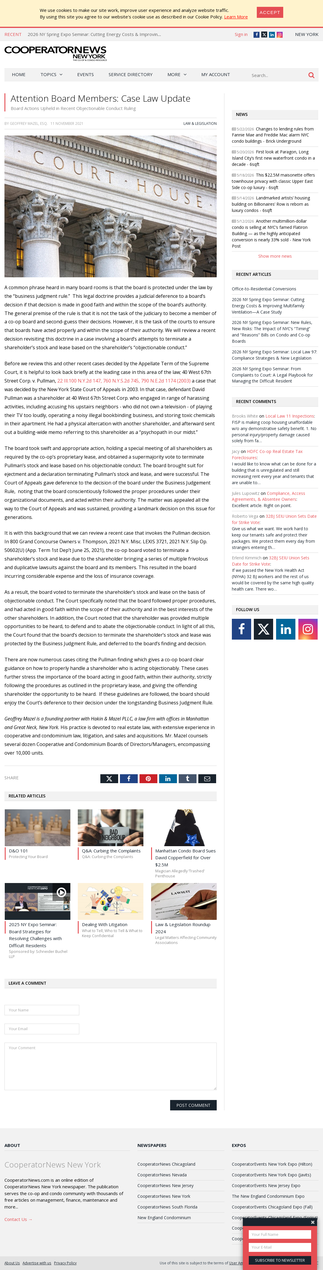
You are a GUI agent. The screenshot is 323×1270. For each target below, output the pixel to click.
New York (307, 34)
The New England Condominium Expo (268, 1196)
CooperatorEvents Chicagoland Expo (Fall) (272, 1207)
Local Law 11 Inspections (289, 416)
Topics (48, 74)
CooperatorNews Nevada (162, 1175)
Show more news (275, 256)
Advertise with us (37, 1262)
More (173, 74)
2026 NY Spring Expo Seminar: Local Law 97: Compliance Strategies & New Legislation (274, 355)
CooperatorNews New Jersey (165, 1185)
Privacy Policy (65, 1262)
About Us (12, 1262)
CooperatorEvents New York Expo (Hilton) (272, 1164)
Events (85, 74)
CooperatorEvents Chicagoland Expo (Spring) (275, 1217)
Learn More (236, 17)
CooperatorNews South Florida (167, 1207)
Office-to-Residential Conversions (264, 289)
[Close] (270, 12)
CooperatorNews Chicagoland (166, 1164)
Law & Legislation (200, 123)
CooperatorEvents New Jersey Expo (266, 1185)
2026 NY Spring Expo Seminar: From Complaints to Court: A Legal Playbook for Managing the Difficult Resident (272, 375)
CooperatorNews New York (163, 1196)
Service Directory (131, 74)
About (12, 1145)
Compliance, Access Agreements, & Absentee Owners (268, 496)
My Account (215, 74)
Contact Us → (18, 1219)
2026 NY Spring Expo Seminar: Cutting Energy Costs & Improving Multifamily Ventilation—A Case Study (132, 34)
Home (19, 74)
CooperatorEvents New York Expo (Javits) (271, 1175)
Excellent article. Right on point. (262, 505)
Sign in (241, 34)
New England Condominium (164, 1217)
